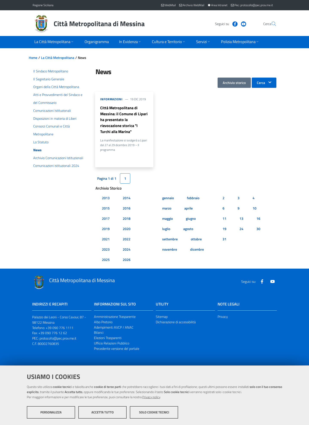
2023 (106, 249)
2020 (126, 229)
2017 (106, 218)
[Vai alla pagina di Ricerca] (271, 24)
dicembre (197, 249)
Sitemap (162, 317)
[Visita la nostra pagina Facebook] (224, 23)
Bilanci (98, 332)
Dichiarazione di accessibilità (176, 322)
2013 (106, 198)
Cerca (261, 82)
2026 (126, 260)
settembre (170, 239)
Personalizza (51, 412)
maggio (167, 218)
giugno (191, 218)
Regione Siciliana (43, 5)
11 (224, 218)
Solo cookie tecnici (154, 412)
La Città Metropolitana (57, 57)
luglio (166, 229)
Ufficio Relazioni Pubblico (111, 343)
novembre (169, 249)
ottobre (196, 239)
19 (224, 229)
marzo (166, 208)
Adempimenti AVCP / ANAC (113, 327)
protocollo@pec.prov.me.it (57, 338)
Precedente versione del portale (116, 349)
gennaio (168, 198)
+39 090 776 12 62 (52, 333)
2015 (106, 208)
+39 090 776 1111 (59, 328)
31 (224, 239)
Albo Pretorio (103, 322)
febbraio (193, 198)
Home (33, 57)
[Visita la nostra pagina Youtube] (233, 23)
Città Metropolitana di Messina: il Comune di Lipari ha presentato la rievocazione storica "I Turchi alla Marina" (124, 120)
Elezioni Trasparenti (107, 338)
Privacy (223, 317)
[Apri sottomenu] (54, 42)
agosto (188, 229)
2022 (126, 239)
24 (241, 229)
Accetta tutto (102, 412)
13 (241, 218)
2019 (106, 229)
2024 (126, 249)
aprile (188, 208)
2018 (126, 218)
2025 (106, 260)
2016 (126, 208)
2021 (106, 239)
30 (258, 229)
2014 (126, 198)
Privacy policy (151, 397)
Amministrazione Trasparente (115, 317)
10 (254, 208)
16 (258, 218)
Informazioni (111, 99)
